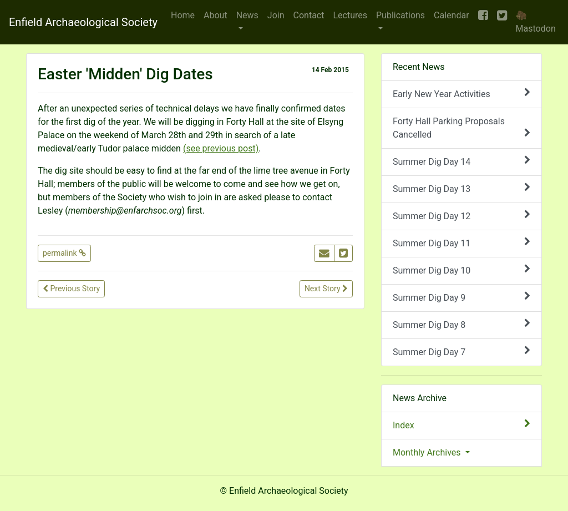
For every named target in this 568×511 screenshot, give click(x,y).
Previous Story (71, 288)
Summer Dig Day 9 (461, 297)
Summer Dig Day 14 (461, 161)
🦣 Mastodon (536, 22)
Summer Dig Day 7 (461, 351)
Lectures (350, 15)
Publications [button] (400, 15)
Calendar (451, 15)
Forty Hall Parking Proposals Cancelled (461, 128)
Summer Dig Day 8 (461, 324)
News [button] (247, 15)
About (215, 15)
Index (461, 425)
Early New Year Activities (461, 93)
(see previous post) (220, 148)
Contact (308, 15)
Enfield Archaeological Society (83, 22)
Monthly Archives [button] (428, 452)
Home (183, 15)
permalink (64, 253)
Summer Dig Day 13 (461, 188)
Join (276, 15)
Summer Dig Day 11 (461, 243)
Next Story (326, 288)
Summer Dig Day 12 (461, 215)
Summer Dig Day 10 (461, 270)
